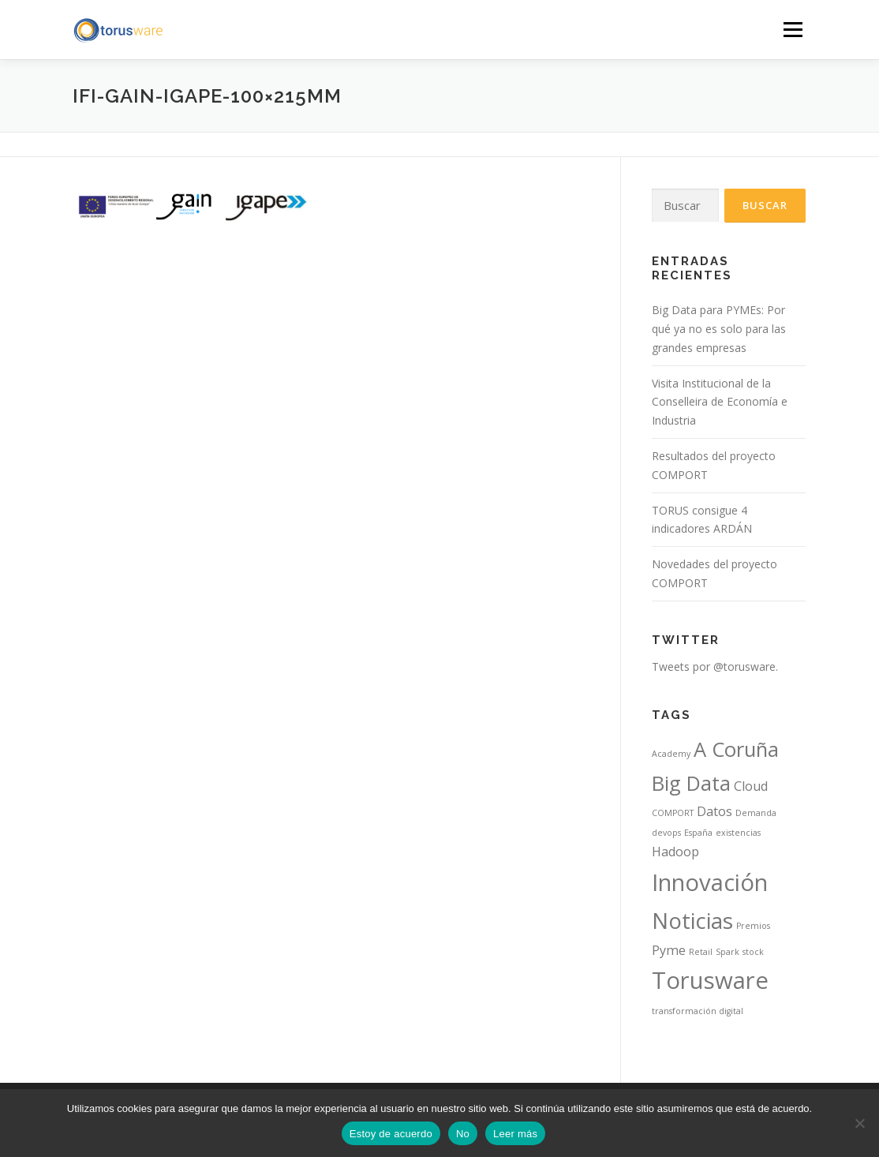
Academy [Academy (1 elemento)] (671, 753)
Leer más (515, 1134)
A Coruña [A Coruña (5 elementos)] (736, 749)
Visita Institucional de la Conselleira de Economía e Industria (719, 402)
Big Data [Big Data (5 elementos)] (691, 783)
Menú (792, 29)
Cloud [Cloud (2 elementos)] (751, 786)
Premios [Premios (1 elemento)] (753, 925)
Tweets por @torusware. (715, 666)
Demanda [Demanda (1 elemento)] (755, 812)
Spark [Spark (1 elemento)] (727, 951)
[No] (859, 1123)
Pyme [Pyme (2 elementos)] (669, 950)
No (462, 1134)
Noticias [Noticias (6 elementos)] (692, 920)
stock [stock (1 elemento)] (753, 951)
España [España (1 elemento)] (698, 832)
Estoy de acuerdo (391, 1134)
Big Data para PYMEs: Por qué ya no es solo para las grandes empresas (719, 328)
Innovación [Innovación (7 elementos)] (710, 882)
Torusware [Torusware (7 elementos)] (710, 980)
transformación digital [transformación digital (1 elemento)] (697, 1011)
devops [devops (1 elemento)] (666, 832)
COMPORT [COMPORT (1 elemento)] (673, 812)
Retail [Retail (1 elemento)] (701, 951)
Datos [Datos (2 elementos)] (714, 811)
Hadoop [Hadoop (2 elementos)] (675, 851)
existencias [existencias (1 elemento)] (738, 832)
